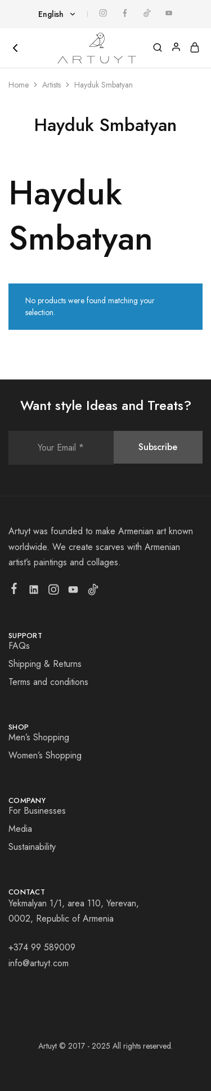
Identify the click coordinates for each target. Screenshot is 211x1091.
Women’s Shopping (45, 755)
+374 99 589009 (41, 947)
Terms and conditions (48, 681)
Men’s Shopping (38, 737)
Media (20, 828)
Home (18, 84)
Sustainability (32, 846)
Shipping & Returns (45, 663)
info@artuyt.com (38, 963)
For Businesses (37, 810)
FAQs (19, 645)
